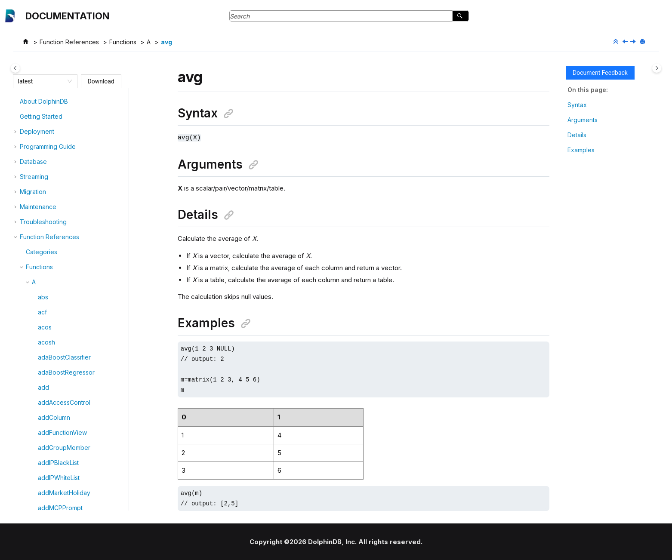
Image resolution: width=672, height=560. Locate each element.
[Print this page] (643, 41)
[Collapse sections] (616, 41)
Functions (122, 42)
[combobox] (41, 81)
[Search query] (349, 16)
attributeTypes (58, 162)
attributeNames (59, 147)
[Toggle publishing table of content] (15, 68)
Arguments (582, 119)
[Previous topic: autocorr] (626, 42)
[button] (34, 102)
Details (576, 134)
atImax (47, 116)
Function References (69, 42)
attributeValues (59, 177)
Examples (581, 150)
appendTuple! (58, 222)
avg (166, 42)
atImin (46, 131)
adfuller (48, 237)
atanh (45, 101)
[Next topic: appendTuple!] (634, 42)
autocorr (50, 192)
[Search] (460, 16)
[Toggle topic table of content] (656, 68)
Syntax (577, 104)
